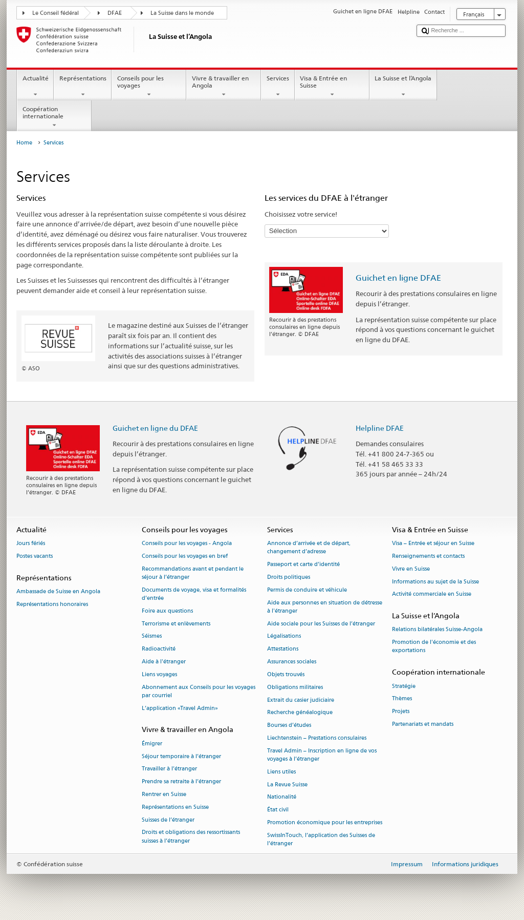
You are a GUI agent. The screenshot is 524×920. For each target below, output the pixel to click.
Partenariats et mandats (422, 724)
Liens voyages (159, 674)
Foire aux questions (167, 611)
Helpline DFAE (380, 428)
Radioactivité (159, 649)
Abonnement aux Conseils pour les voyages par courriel (198, 691)
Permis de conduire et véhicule (307, 590)
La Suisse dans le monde (182, 13)
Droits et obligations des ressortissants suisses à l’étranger (191, 836)
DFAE (114, 13)
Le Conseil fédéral (55, 13)
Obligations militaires (295, 687)
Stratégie (404, 686)
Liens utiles (281, 771)
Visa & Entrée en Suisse (332, 86)
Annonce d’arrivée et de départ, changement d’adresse (309, 547)
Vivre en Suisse (411, 569)
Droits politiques (288, 577)
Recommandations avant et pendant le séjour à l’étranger (193, 573)
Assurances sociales (291, 661)
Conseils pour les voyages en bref (185, 556)
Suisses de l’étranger (168, 820)
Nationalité (281, 797)
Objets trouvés (285, 674)
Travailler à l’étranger (169, 769)
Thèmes (402, 699)
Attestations (282, 649)
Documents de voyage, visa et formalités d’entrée (194, 594)
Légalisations (284, 636)
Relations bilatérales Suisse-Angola (437, 629)
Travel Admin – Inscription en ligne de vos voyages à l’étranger (322, 754)
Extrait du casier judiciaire (300, 700)
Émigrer (152, 743)
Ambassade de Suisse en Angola (58, 591)
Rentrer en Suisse (164, 794)
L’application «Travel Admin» (180, 708)
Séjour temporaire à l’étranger (181, 756)
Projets (400, 711)
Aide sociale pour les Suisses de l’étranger (321, 623)
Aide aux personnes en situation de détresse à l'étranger (324, 606)
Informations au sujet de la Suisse (435, 581)
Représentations (82, 86)
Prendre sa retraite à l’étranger (181, 782)
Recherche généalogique (300, 712)
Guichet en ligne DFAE (398, 278)
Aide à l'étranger (164, 661)
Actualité (35, 86)
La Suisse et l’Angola (403, 86)
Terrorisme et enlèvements (176, 623)
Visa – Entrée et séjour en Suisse (433, 543)
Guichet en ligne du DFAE (155, 428)
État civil (278, 810)
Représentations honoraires (52, 604)
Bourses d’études (289, 725)
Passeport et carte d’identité (303, 564)
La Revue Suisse (287, 784)
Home (24, 142)
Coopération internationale (54, 117)
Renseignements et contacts (428, 556)
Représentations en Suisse (175, 807)
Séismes (152, 636)
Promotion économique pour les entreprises (324, 822)
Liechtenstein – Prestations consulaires (316, 738)
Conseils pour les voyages (149, 86)
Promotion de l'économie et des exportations (434, 646)
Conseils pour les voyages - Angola (187, 543)
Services (277, 86)
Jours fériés (30, 543)
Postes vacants (34, 556)
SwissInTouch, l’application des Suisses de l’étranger (321, 839)
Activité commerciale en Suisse (431, 594)
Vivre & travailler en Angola (223, 86)
